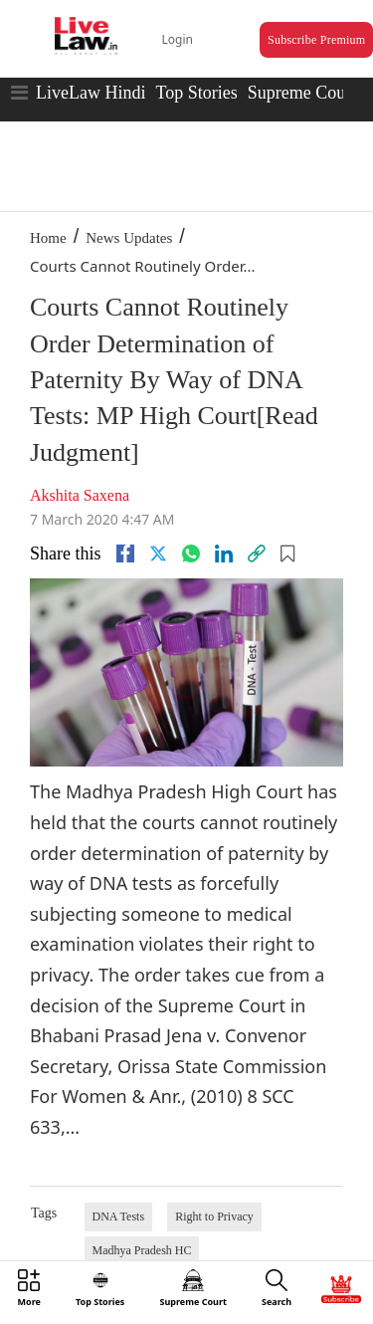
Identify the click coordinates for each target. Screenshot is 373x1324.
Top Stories (196, 93)
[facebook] (125, 553)
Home (48, 238)
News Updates (129, 238)
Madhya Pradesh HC (142, 1250)
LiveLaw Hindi (90, 93)
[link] (257, 553)
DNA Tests (119, 1216)
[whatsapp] (191, 553)
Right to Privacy (214, 1216)
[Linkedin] (224, 553)
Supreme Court (302, 93)
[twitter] (158, 553)
